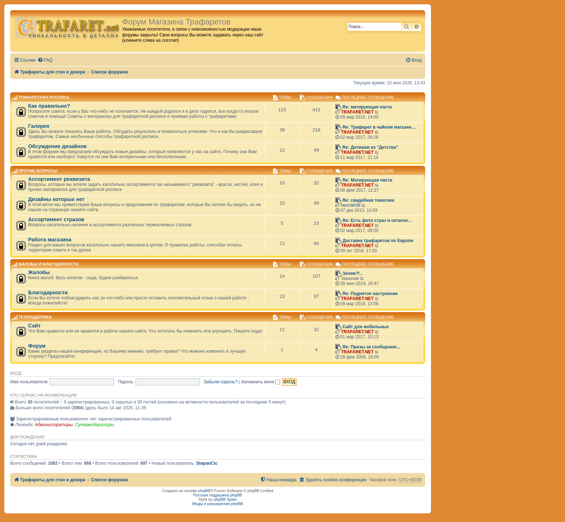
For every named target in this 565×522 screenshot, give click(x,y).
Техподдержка (35, 317)
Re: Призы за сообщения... (371, 346)
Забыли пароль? (220, 381)
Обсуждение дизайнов (57, 146)
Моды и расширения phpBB (217, 503)
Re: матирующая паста (367, 107)
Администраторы (54, 424)
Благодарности (48, 292)
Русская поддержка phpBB (217, 495)
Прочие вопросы (37, 171)
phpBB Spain (225, 499)
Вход (15, 373)
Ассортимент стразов (56, 219)
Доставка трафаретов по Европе (377, 240)
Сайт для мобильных (365, 326)
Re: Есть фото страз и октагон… (377, 220)
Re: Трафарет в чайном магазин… (379, 127)
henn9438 (350, 205)
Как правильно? (49, 106)
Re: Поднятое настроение (370, 293)
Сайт (34, 326)
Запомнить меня (260, 381)
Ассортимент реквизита (59, 179)
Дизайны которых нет (56, 199)
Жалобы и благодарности (48, 264)
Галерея (38, 126)
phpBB (204, 490)
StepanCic (207, 463)
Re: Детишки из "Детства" (370, 147)
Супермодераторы (94, 424)
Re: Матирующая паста (367, 180)
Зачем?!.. (352, 273)
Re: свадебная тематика (368, 200)
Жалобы (39, 272)
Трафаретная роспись (43, 97)
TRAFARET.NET (357, 112)
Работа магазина (49, 239)
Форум (37, 346)
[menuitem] (45, 60)
